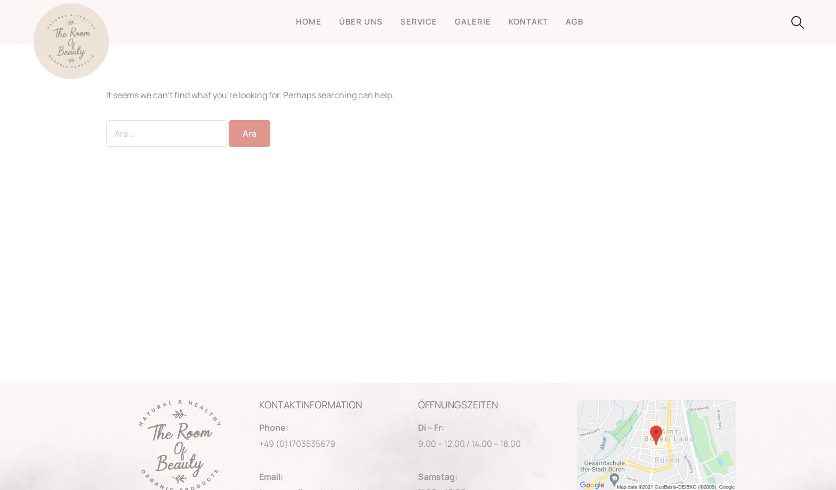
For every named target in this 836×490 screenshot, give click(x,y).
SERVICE (418, 21)
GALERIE (473, 21)
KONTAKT (528, 21)
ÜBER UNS (361, 21)
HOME (308, 21)
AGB (574, 21)
